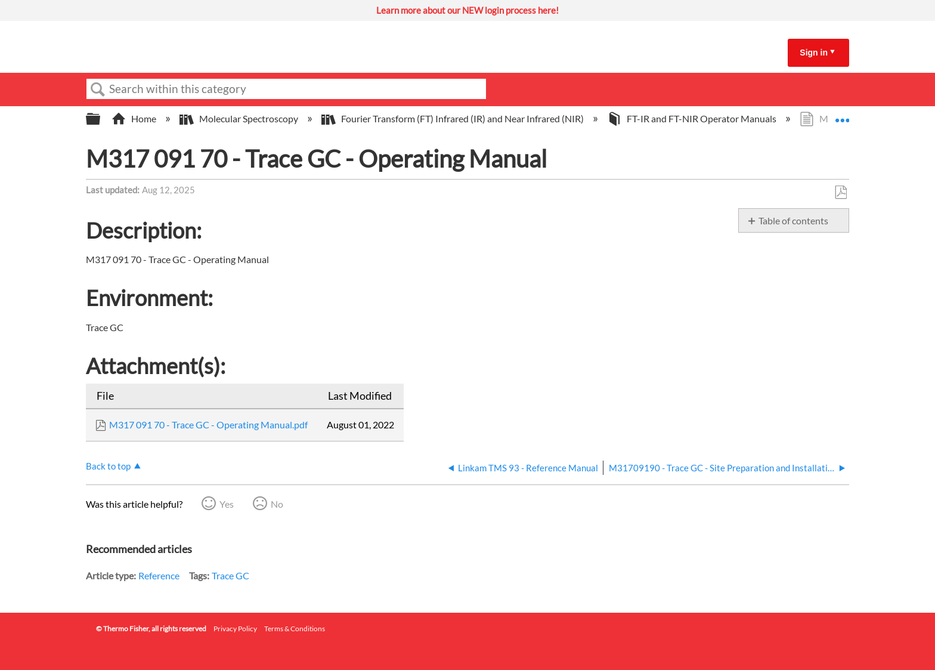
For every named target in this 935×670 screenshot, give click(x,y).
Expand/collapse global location (842, 115)
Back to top (108, 466)
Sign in (814, 52)
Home (135, 118)
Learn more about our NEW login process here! (467, 10)
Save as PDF (840, 193)
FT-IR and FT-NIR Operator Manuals (692, 118)
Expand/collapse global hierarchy (100, 119)
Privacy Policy (235, 628)
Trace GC (230, 575)
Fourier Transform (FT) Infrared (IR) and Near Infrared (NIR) (453, 118)
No (277, 504)
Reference (158, 575)
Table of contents (793, 220)
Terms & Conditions (294, 628)
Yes (226, 504)
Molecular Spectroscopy (239, 118)
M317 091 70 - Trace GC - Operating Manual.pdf (208, 424)
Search (98, 89)
